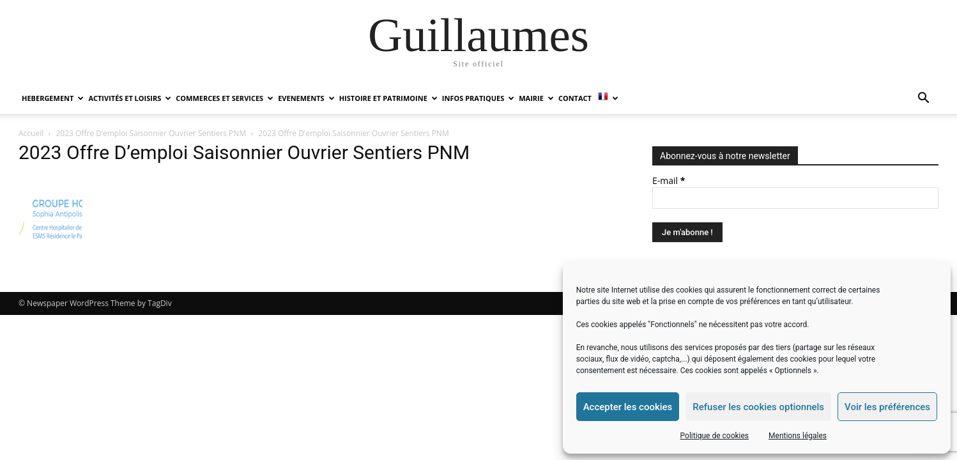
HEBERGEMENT (53, 98)
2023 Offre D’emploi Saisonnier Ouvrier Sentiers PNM (151, 133)
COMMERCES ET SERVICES (224, 98)
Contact (575, 98)
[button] (923, 99)
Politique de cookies (714, 435)
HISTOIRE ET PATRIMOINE (388, 98)
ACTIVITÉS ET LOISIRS (129, 98)
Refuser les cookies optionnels (758, 407)
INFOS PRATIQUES (478, 98)
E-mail (668, 180)
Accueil (31, 133)
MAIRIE (536, 98)
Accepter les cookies (628, 407)
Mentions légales (798, 435)
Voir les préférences (887, 407)
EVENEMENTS (306, 98)
